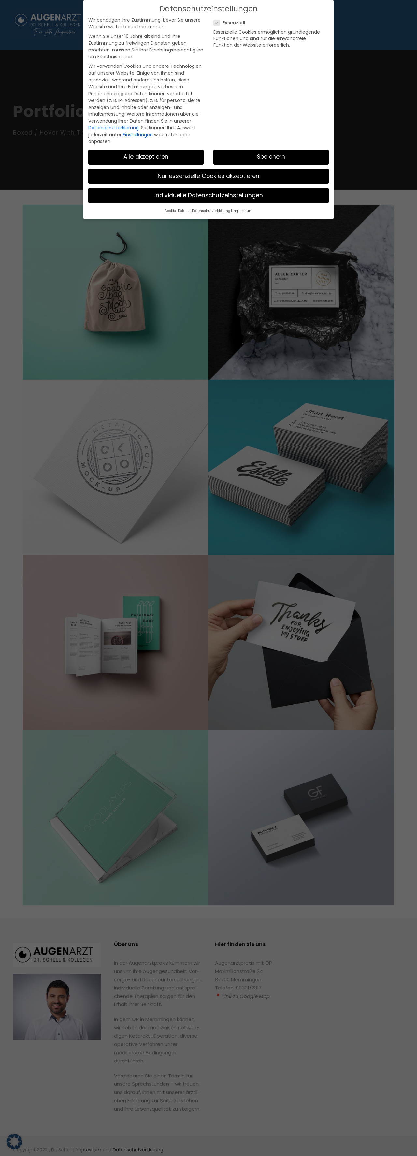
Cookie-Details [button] (181, 177)
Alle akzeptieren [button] (146, 123)
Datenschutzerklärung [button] (211, 177)
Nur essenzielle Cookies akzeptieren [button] (208, 142)
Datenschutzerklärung (110, 102)
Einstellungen (132, 108)
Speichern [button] (271, 123)
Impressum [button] (238, 177)
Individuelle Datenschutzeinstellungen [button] (208, 162)
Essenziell (231, 22)
